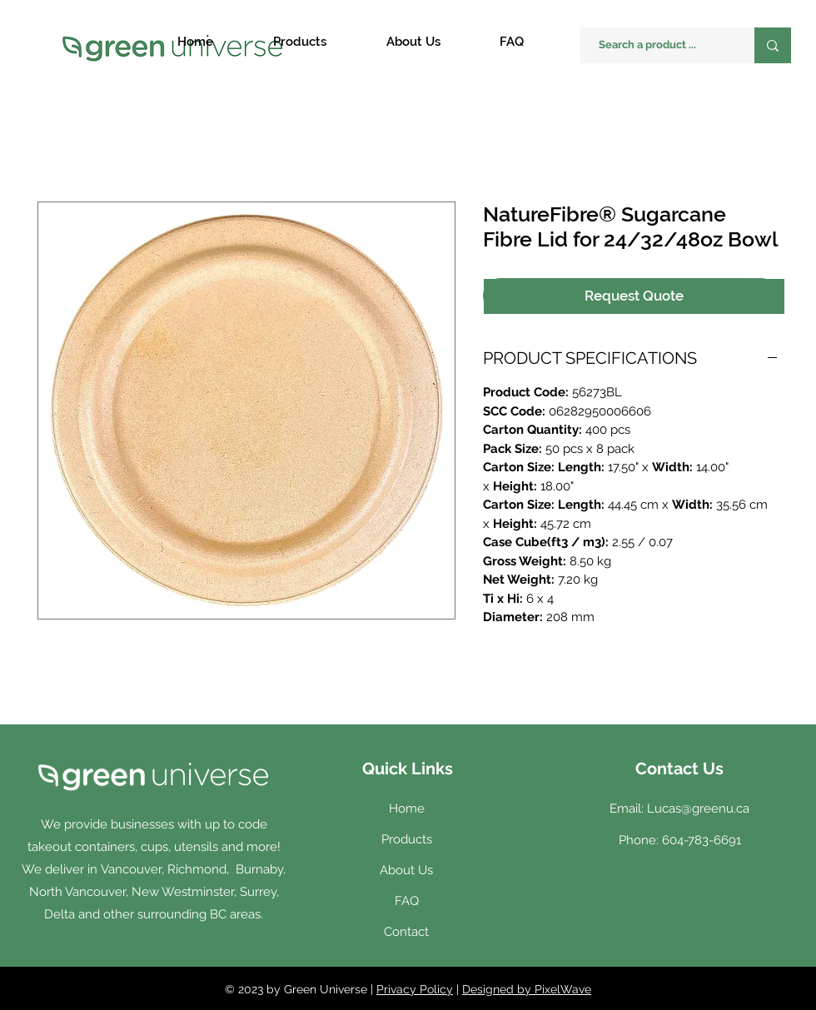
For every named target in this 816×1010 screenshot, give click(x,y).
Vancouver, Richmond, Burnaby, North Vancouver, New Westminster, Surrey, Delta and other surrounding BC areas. (157, 892)
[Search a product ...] (659, 45)
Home (407, 808)
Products (406, 839)
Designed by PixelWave (526, 989)
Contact (406, 931)
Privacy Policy (414, 989)
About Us (406, 870)
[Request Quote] (634, 296)
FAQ (407, 900)
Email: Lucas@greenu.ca (679, 808)
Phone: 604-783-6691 (680, 840)
